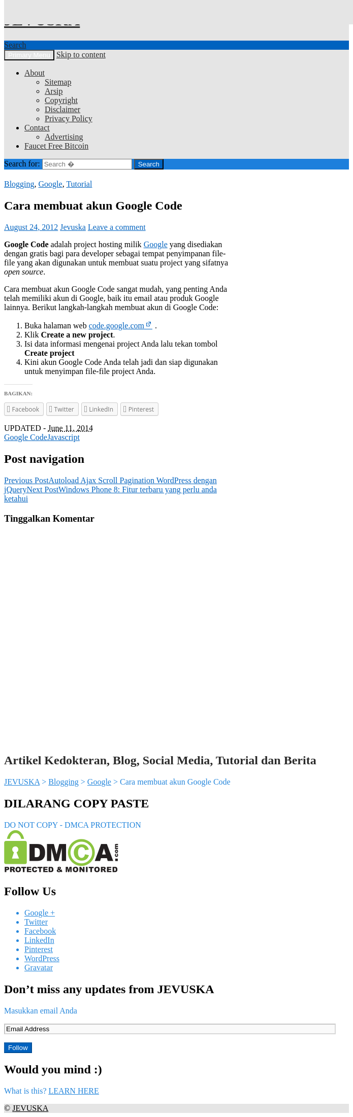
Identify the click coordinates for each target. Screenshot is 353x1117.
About (34, 73)
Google (50, 184)
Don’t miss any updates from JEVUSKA (109, 989)
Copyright (61, 100)
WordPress (41, 958)
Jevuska (73, 227)
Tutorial (79, 184)
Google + (39, 912)
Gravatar (38, 967)
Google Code (25, 437)
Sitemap (58, 82)
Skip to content (81, 54)
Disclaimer (62, 109)
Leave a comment (117, 227)
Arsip (54, 91)
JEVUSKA (22, 781)
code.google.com (116, 325)
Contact (37, 127)
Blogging (19, 184)
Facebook (40, 931)
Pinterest (38, 949)
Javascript (63, 437)
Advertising (64, 136)
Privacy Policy (68, 118)
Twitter (36, 922)
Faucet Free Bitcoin (56, 146)
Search (15, 45)
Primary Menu (29, 55)
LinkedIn (39, 940)
